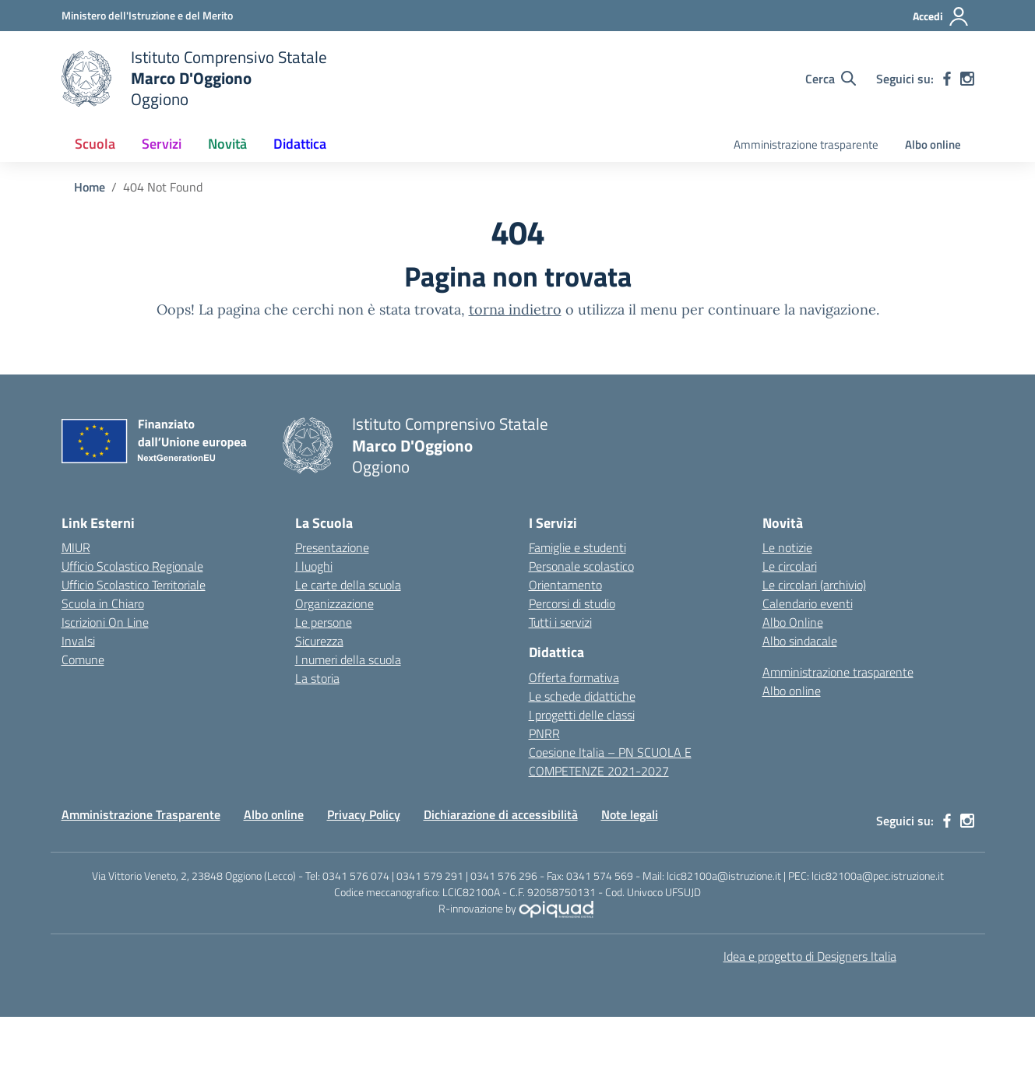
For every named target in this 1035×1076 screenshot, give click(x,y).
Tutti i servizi (560, 622)
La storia (317, 678)
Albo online (933, 144)
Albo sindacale (799, 640)
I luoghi (314, 566)
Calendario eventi (807, 603)
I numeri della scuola (348, 659)
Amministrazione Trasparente (141, 814)
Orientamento (565, 584)
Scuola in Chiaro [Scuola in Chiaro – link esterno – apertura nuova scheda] (103, 603)
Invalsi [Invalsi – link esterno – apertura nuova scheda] (78, 640)
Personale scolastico (581, 566)
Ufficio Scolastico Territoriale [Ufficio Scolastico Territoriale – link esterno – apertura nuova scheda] (134, 584)
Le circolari (789, 566)
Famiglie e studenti (577, 547)
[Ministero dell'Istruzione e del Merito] (147, 15)
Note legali (629, 814)
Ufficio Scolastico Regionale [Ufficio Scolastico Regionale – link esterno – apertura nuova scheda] (132, 566)
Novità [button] (227, 143)
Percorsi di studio (572, 603)
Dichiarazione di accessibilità (501, 814)
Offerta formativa (574, 677)
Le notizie (787, 547)
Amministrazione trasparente (806, 144)
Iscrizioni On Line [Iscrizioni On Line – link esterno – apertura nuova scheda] (105, 622)
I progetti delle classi (582, 714)
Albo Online (792, 622)
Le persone (323, 622)
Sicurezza (319, 640)
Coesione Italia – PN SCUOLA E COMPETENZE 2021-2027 (610, 761)
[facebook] (947, 79)
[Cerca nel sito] (831, 79)
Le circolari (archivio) (814, 584)
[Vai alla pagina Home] (89, 187)
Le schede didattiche (582, 696)
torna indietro (515, 309)
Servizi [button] (161, 143)
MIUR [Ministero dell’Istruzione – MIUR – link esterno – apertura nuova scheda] (76, 547)
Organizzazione (334, 603)
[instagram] (967, 79)
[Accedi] (941, 16)
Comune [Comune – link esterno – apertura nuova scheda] (83, 659)
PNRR (544, 733)
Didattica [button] (299, 143)
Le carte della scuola (348, 584)
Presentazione (332, 547)
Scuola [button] (95, 143)
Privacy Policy (363, 814)
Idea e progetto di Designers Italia (809, 956)
